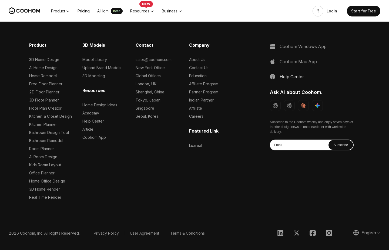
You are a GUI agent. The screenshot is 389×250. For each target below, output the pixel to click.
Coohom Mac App (298, 61)
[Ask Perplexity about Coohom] (289, 105)
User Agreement (144, 233)
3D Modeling (93, 75)
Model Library (94, 59)
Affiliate (195, 108)
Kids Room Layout (45, 165)
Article (87, 129)
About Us (197, 59)
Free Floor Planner (45, 84)
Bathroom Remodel (46, 140)
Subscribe (341, 145)
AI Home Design (43, 67)
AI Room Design (43, 156)
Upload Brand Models (101, 67)
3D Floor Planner (44, 100)
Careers (196, 116)
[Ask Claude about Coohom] (303, 105)
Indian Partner (201, 100)
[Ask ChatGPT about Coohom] (275, 105)
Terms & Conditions (187, 233)
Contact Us (199, 67)
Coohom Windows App (303, 46)
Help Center (93, 121)
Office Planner (42, 173)
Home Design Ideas (99, 105)
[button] (60, 11)
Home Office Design (47, 181)
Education (198, 75)
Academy (90, 113)
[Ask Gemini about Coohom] (317, 105)
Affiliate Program (203, 84)
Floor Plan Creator (45, 108)
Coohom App (94, 137)
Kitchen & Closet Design (50, 116)
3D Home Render (44, 189)
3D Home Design (44, 59)
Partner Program (203, 92)
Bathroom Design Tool (49, 132)
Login (332, 11)
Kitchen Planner (43, 124)
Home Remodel (43, 75)
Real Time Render (45, 197)
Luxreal (195, 145)
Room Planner (41, 148)
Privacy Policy (106, 233)
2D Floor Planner (44, 92)
